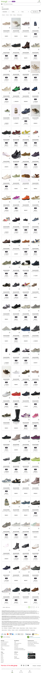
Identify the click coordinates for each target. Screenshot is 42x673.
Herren (2, 659)
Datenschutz (16, 645)
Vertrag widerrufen (31, 645)
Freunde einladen (4, 644)
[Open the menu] (2, 5)
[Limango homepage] (5, 1)
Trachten (2, 662)
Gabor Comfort (4, 631)
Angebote (2, 654)
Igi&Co (27, 629)
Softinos (9, 631)
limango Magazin (4, 645)
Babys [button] (14, 16)
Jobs (1, 648)
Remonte (30, 629)
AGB (15, 643)
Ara (2, 629)
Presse (2, 649)
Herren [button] (7, 16)
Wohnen (2, 660)
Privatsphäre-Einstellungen (19, 649)
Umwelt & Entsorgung (31, 646)
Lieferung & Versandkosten (32, 643)
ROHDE (14, 629)
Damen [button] (3, 16)
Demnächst (16, 655)
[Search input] (22, 5)
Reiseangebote (16, 659)
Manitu (13, 631)
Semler (17, 629)
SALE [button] (11, 16)
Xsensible (10, 629)
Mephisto (5, 629)
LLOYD (16, 631)
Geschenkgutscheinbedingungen (19, 650)
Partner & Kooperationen (5, 646)
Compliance (16, 646)
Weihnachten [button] (19, 16)
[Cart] (10, 29)
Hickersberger (32, 631)
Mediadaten (3, 650)
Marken (2, 663)
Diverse (35, 629)
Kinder (2, 657)
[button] (6, 13)
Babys (2, 655)
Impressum (16, 648)
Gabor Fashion (22, 629)
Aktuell (15, 654)
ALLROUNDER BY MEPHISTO (24, 631)
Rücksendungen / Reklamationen (33, 644)
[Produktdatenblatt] (6, 29)
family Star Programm (4, 643)
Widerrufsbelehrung (17, 644)
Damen (2, 658)
